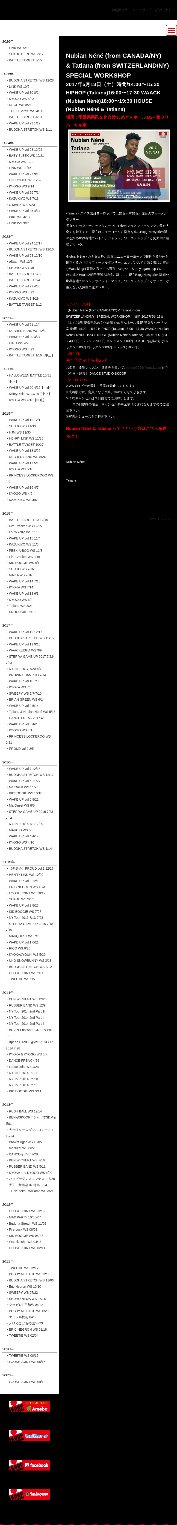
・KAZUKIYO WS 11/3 (22, 544)
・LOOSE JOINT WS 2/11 (25, 973)
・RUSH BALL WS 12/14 (24, 1111)
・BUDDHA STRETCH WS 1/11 (29, 129)
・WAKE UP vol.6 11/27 (23, 781)
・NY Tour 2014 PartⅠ (22, 1085)
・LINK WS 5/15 (18, 48)
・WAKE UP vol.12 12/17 (24, 632)
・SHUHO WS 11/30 (21, 426)
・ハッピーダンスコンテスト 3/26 (30, 1179)
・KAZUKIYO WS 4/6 (21, 500)
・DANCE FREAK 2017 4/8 (25, 718)
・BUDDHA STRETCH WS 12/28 (30, 80)
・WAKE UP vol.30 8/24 (23, 92)
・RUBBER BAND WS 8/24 (26, 457)
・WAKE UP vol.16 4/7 (22, 487)
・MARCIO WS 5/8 (19, 830)
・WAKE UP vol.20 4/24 (23, 337)
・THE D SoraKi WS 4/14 (24, 111)
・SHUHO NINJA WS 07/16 (26, 1299)
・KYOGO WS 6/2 (19, 600)
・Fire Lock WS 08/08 (21, 1229)
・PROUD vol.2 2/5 (20, 748)
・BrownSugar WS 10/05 (24, 1142)
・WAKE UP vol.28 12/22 (24, 149)
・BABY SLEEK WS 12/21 (25, 155)
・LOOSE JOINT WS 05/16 (25, 1362)
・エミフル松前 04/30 (21, 1317)
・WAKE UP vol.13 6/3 (22, 593)
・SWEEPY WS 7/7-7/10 (23, 693)
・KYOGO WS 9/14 (20, 186)
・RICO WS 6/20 (18, 948)
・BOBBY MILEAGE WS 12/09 (28, 1274)
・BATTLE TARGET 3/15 (24, 60)
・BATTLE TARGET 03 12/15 (27, 520)
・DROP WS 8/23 (19, 105)
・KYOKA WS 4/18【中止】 (26, 400)
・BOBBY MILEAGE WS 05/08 (28, 1311)
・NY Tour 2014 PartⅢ (22, 1073)
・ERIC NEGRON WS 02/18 (26, 1329)
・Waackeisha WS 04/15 (23, 1242)
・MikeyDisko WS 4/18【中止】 (29, 394)
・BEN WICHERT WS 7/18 (25, 1160)
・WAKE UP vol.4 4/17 (22, 836)
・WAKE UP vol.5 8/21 (22, 799)
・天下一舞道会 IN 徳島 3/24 (26, 1185)
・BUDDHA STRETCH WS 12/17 (30, 775)
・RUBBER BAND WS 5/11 (26, 1166)
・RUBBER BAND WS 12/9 (26, 1005)
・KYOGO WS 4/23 (20, 349)
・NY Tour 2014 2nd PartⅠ (25, 1023)
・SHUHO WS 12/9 (20, 268)
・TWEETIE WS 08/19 (22, 1355)
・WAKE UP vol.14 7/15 (23, 581)
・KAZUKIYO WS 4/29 (22, 298)
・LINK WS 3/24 (18, 223)
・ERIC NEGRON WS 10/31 (26, 887)
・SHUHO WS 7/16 (20, 569)
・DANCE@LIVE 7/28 (22, 1154)
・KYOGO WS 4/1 (19, 730)
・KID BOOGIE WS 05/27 (24, 1236)
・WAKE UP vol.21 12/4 (23, 324)
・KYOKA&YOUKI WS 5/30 (26, 954)
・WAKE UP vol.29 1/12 (23, 123)
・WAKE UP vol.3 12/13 (23, 881)
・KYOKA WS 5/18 (19, 469)
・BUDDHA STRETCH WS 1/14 (29, 848)
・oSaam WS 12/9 (19, 261)
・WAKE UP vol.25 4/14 (23, 211)
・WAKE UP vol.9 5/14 (22, 706)
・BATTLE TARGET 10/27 (25, 444)
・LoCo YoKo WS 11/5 (22, 532)
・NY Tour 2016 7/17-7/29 (24, 824)
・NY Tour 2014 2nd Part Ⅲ (26, 1011)
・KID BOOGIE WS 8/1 (22, 563)
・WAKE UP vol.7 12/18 (23, 769)
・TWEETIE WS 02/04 (22, 1335)
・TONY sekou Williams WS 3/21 (29, 1191)
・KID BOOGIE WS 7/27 (23, 911)
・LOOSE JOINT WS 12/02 (25, 1211)
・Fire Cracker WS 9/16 (23, 557)
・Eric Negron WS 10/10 (23, 1286)
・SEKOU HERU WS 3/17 (25, 54)
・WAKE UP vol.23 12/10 (24, 255)
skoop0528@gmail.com (144, 367)
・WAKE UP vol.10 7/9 (22, 681)
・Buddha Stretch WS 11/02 (26, 1223)
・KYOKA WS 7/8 (18, 687)
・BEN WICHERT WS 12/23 (26, 999)
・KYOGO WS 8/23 (20, 99)
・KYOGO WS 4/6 (19, 493)
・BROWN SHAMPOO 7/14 (26, 675)
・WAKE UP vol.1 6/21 (22, 942)
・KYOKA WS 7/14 (19, 587)
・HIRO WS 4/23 (18, 343)
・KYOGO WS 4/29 (20, 292)
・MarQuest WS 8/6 (20, 805)
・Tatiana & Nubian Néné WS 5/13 (31, 712)
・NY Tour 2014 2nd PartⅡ (25, 1017)
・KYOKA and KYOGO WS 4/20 (29, 1173)
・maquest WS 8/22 (20, 1148)
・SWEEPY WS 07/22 (22, 1292)
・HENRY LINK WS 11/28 (24, 438)
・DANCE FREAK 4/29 (22, 1060)
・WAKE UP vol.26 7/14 (23, 192)
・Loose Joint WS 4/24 (22, 1067)
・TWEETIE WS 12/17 (22, 1268)
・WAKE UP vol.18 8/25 (23, 450)
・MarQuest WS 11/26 (22, 787)
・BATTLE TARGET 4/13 (24, 117)
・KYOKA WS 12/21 (20, 162)
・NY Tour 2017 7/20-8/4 (23, 669)
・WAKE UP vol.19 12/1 (23, 420)
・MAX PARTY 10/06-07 (23, 1217)
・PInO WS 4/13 (18, 217)
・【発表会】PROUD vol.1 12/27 (29, 868)
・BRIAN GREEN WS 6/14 (25, 699)
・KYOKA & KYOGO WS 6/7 (26, 1054)
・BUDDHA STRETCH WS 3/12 (29, 967)
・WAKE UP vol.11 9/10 (23, 644)
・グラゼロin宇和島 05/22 (24, 1305)
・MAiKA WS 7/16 (19, 575)
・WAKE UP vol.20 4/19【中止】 (29, 387)
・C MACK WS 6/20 (20, 205)
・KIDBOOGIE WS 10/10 (24, 793)
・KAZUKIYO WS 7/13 (22, 198)
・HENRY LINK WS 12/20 (24, 875)
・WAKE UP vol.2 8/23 (22, 905)
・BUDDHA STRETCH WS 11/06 (30, 1280)
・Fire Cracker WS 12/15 (24, 526)
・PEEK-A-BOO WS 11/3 (24, 550)
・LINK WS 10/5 (18, 86)
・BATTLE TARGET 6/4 (23, 280)
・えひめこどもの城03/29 (24, 1323)
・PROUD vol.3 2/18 (20, 612)
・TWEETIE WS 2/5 (20, 979)
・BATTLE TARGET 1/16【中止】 (30, 355)
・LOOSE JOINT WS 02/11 (25, 1248)
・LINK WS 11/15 (18, 168)
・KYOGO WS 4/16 (20, 842)
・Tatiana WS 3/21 (19, 606)
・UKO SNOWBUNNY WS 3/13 (28, 960)
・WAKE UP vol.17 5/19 (23, 463)
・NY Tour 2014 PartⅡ (22, 1079)
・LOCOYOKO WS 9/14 (23, 180)
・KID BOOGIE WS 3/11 (23, 1091)
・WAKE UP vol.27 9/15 (23, 174)
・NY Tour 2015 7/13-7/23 (24, 917)
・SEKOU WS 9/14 (20, 899)
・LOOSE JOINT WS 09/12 (25, 1382)
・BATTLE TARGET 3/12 (24, 304)
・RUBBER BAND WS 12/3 (26, 331)
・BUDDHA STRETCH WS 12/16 (30, 249)
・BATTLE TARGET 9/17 (24, 274)
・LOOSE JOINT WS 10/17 (25, 893)
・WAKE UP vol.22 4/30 (23, 286)
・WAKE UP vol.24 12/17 (24, 243)
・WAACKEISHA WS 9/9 (24, 650)
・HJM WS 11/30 (18, 432)
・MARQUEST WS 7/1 (22, 936)
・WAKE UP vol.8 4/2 (21, 724)
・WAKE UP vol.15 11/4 (23, 538)
